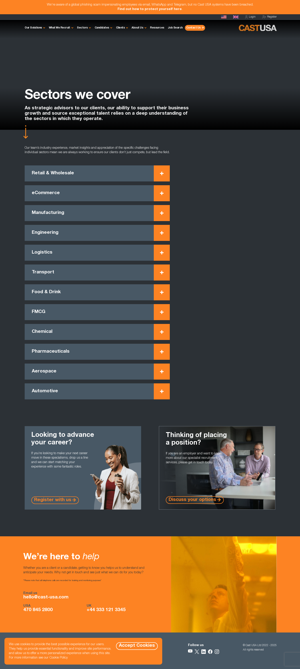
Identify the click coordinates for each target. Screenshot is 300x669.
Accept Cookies (137, 645)
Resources (157, 27)
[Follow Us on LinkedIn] (203, 651)
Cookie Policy (58, 657)
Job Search (175, 27)
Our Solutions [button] (33, 27)
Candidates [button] (102, 27)
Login (250, 17)
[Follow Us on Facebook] (210, 651)
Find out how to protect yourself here (150, 9)
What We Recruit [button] (59, 27)
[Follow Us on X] (197, 651)
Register (269, 17)
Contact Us (193, 27)
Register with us (52, 500)
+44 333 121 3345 (106, 610)
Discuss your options (192, 500)
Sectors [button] (82, 27)
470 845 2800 (38, 610)
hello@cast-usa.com (45, 597)
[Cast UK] (235, 16)
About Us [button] (137, 27)
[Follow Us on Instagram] (217, 651)
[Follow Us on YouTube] (190, 651)
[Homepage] (223, 16)
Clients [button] (120, 27)
